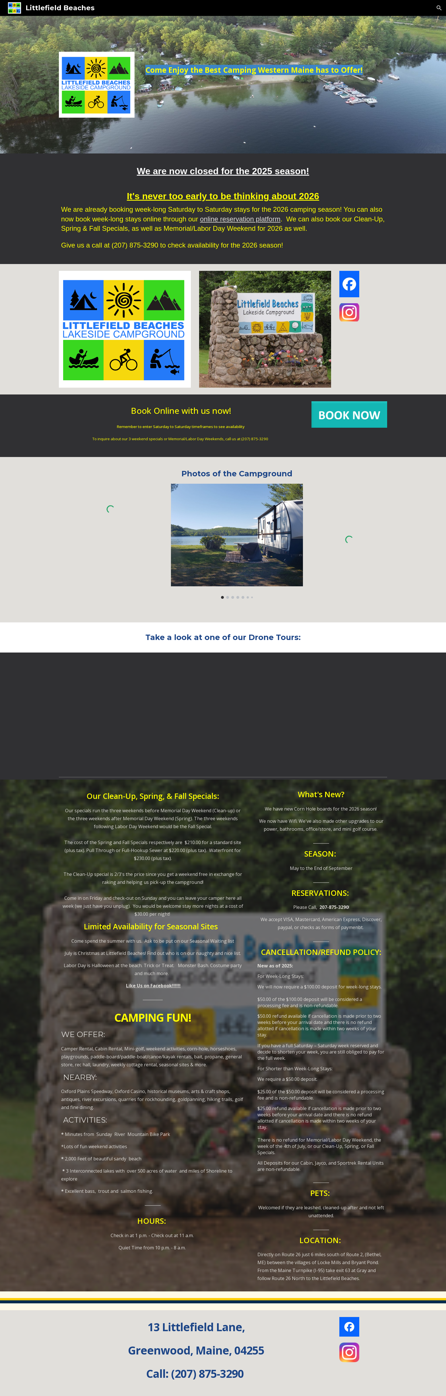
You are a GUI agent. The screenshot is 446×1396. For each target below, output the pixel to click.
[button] (439, 8)
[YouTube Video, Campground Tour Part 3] (223, 713)
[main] (265, 78)
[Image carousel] (237, 541)
